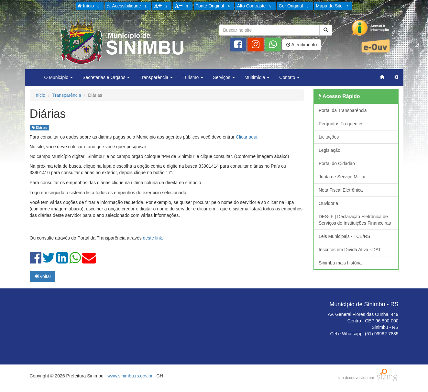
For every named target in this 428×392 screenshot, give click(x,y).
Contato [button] (289, 77)
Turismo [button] (192, 77)
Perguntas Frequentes (341, 123)
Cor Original (295, 6)
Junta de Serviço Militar (342, 176)
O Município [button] (58, 77)
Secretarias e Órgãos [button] (106, 77)
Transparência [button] (156, 77)
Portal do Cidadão (337, 163)
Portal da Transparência (343, 110)
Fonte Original (214, 6)
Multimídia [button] (257, 77)
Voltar (42, 276)
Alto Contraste (255, 6)
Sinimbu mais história (340, 262)
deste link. (153, 238)
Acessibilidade (127, 6)
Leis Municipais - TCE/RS (344, 236)
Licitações (329, 137)
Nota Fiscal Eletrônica (341, 190)
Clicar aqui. (247, 137)
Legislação (329, 150)
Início (90, 6)
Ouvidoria (328, 203)
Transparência (66, 95)
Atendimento (301, 44)
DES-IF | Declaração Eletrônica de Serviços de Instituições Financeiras (355, 220)
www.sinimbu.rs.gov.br (129, 375)
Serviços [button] (224, 77)
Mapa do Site (333, 6)
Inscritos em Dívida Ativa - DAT (350, 249)
